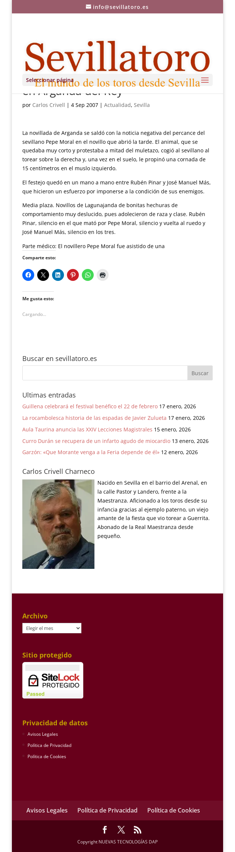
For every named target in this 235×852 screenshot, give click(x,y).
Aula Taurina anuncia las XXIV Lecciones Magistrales (87, 429)
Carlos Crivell (48, 104)
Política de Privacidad (49, 745)
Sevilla (142, 104)
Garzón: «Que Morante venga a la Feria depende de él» (91, 452)
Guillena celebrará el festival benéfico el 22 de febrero (90, 406)
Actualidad (117, 104)
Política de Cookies (47, 756)
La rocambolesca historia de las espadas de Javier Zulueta (94, 417)
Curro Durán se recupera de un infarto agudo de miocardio (96, 440)
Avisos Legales (43, 734)
